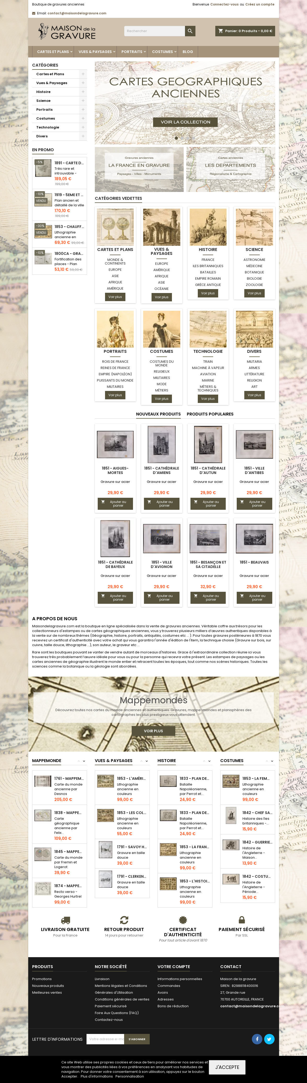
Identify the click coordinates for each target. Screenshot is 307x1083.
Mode (162, 384)
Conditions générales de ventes (122, 999)
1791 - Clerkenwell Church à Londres (132, 876)
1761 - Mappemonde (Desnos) (69, 778)
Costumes (162, 51)
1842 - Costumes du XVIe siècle (257, 876)
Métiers (161, 390)
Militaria (254, 361)
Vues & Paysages (95, 51)
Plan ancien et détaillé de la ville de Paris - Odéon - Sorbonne (69, 207)
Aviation (208, 374)
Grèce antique (208, 284)
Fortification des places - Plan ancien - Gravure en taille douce (69, 266)
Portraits (131, 51)
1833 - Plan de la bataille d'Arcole (195, 778)
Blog (188, 51)
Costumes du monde (162, 363)
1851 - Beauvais (254, 562)
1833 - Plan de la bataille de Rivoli (195, 813)
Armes (254, 367)
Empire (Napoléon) (115, 374)
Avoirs (163, 992)
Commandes (169, 985)
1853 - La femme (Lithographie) (257, 778)
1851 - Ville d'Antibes (254, 470)
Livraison (102, 978)
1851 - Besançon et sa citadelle (208, 564)
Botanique (254, 272)
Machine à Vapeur (208, 367)
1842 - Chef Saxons (257, 813)
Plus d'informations (97, 1076)
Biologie (254, 278)
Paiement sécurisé (111, 1006)
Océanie (161, 288)
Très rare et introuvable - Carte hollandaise (66, 175)
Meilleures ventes (47, 992)
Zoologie (254, 284)
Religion (254, 380)
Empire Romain (208, 278)
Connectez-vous (224, 4)
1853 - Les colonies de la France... (132, 813)
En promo (43, 150)
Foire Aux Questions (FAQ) (117, 1012)
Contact (230, 967)
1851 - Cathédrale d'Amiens (161, 470)
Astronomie (254, 259)
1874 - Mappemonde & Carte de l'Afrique (69, 886)
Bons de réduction (173, 1006)
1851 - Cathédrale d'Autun (208, 470)
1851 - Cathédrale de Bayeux (115, 564)
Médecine (254, 266)
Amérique (115, 288)
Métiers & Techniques (208, 388)
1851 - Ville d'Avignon (161, 564)
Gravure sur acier (115, 481)
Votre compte (174, 967)
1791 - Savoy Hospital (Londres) (132, 847)
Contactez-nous (109, 1019)
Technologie (47, 127)
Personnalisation (129, 1076)
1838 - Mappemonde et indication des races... (69, 813)
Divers (42, 136)
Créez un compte (259, 4)
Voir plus (115, 297)
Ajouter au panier (113, 504)
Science (43, 100)
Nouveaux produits (158, 414)
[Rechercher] (159, 31)
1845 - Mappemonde (69, 852)
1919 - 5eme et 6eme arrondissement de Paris (70, 195)
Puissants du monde (115, 380)
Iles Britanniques (208, 266)
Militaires (115, 386)
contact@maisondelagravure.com (77, 13)
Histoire (43, 91)
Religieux (162, 371)
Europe (115, 269)
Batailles (208, 272)
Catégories (45, 65)
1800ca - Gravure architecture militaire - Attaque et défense (70, 253)
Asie (115, 275)
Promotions (42, 978)
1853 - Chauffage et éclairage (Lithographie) (70, 227)
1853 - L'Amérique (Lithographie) (132, 778)
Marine (208, 380)
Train (208, 361)
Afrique (115, 282)
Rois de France (115, 361)
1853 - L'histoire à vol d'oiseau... (195, 881)
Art (254, 386)
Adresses (166, 999)
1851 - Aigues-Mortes (115, 470)
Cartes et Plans (53, 51)
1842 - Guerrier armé (257, 842)
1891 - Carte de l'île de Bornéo (70, 163)
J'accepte (227, 1067)
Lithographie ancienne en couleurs (65, 237)
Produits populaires (210, 414)
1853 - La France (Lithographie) (195, 847)
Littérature (254, 374)
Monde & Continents (115, 261)
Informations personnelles (180, 978)
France (208, 259)
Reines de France (115, 367)
